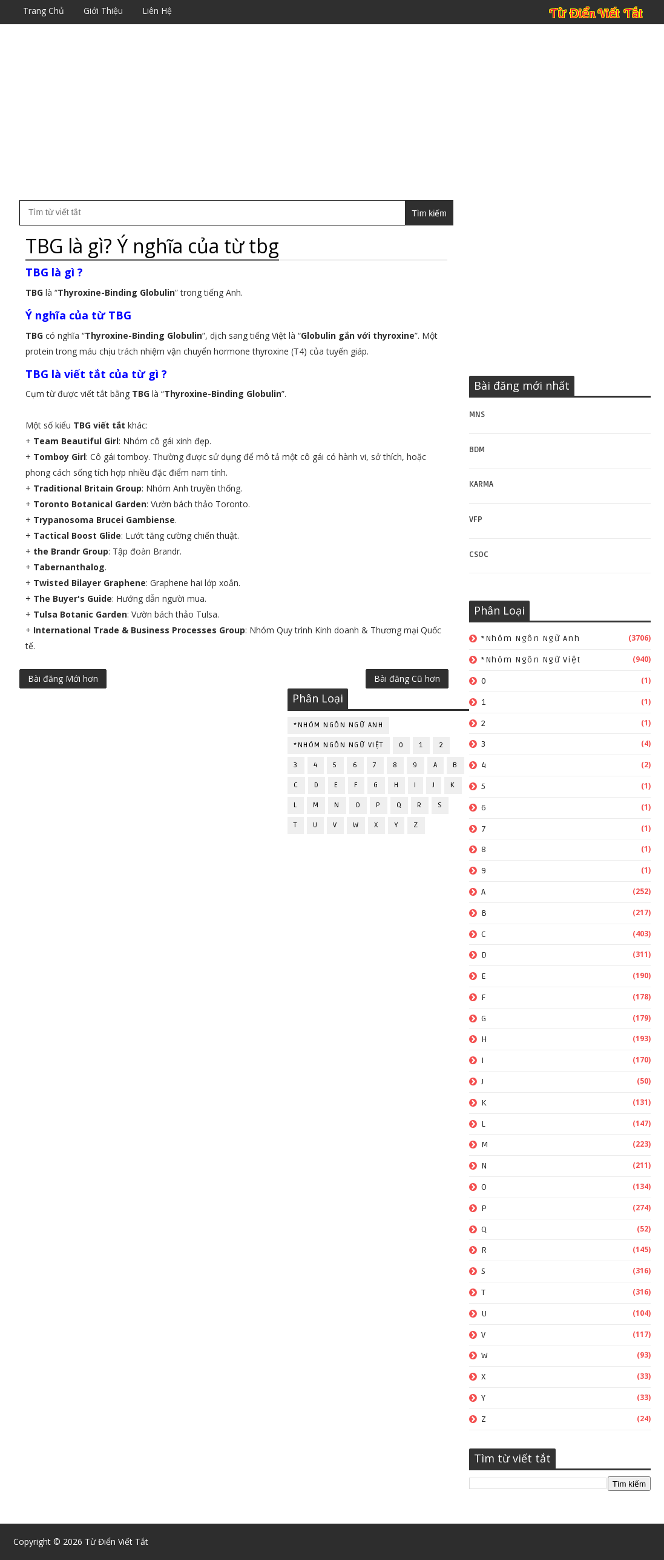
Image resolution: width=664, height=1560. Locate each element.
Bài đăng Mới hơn (63, 678)
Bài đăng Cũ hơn (407, 678)
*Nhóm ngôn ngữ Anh (530, 638)
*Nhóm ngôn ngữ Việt (531, 660)
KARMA (481, 484)
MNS (477, 414)
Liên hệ (157, 10)
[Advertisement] (332, 112)
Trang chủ (43, 10)
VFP (475, 519)
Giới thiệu (103, 10)
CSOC (478, 554)
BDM (477, 450)
